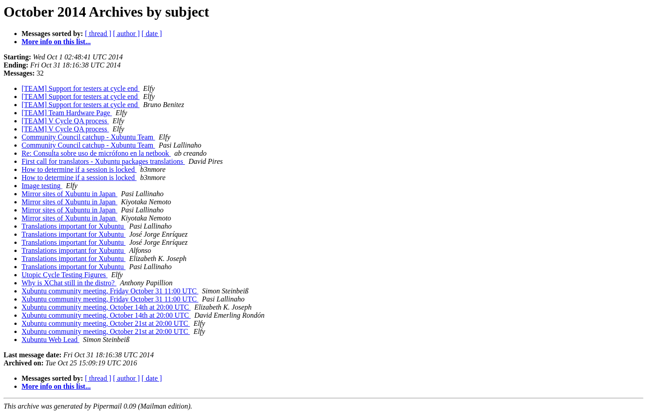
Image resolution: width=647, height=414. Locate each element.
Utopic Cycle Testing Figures (64, 275)
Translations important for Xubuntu (73, 226)
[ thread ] (98, 33)
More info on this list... (56, 41)
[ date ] (152, 33)
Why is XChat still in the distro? (69, 283)
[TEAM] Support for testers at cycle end (81, 88)
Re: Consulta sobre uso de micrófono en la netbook (96, 153)
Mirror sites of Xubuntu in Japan (69, 194)
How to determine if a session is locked (79, 169)
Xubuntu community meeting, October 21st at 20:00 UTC (106, 323)
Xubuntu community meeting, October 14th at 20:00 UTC (106, 307)
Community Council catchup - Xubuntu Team (88, 137)
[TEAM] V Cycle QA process (65, 121)
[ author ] (126, 33)
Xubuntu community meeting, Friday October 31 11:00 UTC (110, 291)
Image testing (42, 185)
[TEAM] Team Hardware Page (67, 113)
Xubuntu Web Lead (51, 339)
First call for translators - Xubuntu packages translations (103, 161)
